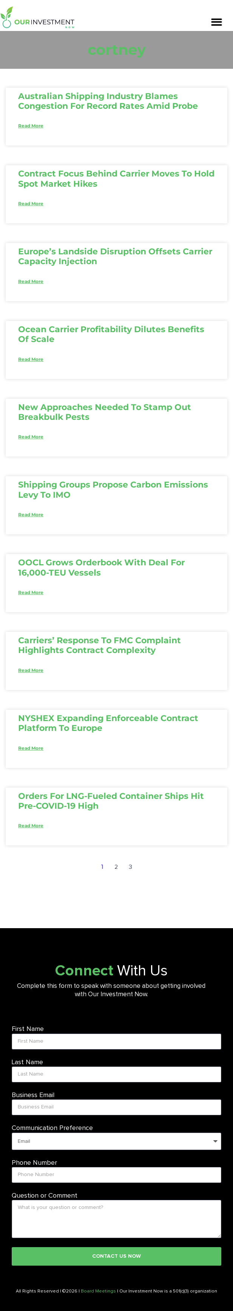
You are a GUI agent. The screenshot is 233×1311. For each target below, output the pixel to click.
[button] (216, 22)
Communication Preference (52, 1128)
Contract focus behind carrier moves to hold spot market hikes (116, 179)
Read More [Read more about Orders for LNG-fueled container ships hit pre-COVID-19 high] (30, 825)
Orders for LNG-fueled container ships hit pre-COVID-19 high (111, 801)
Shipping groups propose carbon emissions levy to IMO (113, 490)
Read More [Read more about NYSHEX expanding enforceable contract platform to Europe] (30, 748)
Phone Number (34, 1162)
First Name (28, 1029)
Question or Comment (44, 1195)
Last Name (27, 1062)
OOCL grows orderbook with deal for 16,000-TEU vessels (101, 567)
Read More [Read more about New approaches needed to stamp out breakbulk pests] (30, 437)
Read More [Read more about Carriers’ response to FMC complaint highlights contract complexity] (30, 670)
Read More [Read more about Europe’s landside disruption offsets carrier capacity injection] (30, 281)
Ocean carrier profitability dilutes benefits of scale (111, 334)
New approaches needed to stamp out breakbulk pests (104, 412)
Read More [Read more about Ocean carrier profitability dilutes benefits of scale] (30, 359)
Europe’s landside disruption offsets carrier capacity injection (115, 256)
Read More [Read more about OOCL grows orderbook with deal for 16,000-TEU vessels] (30, 592)
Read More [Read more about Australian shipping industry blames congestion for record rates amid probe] (30, 125)
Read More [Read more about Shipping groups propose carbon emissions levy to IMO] (30, 514)
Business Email (33, 1095)
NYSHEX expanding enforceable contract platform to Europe (108, 723)
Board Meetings (98, 1291)
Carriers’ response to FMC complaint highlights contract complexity (99, 645)
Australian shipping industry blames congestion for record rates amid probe (108, 101)
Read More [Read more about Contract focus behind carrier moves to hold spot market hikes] (30, 203)
